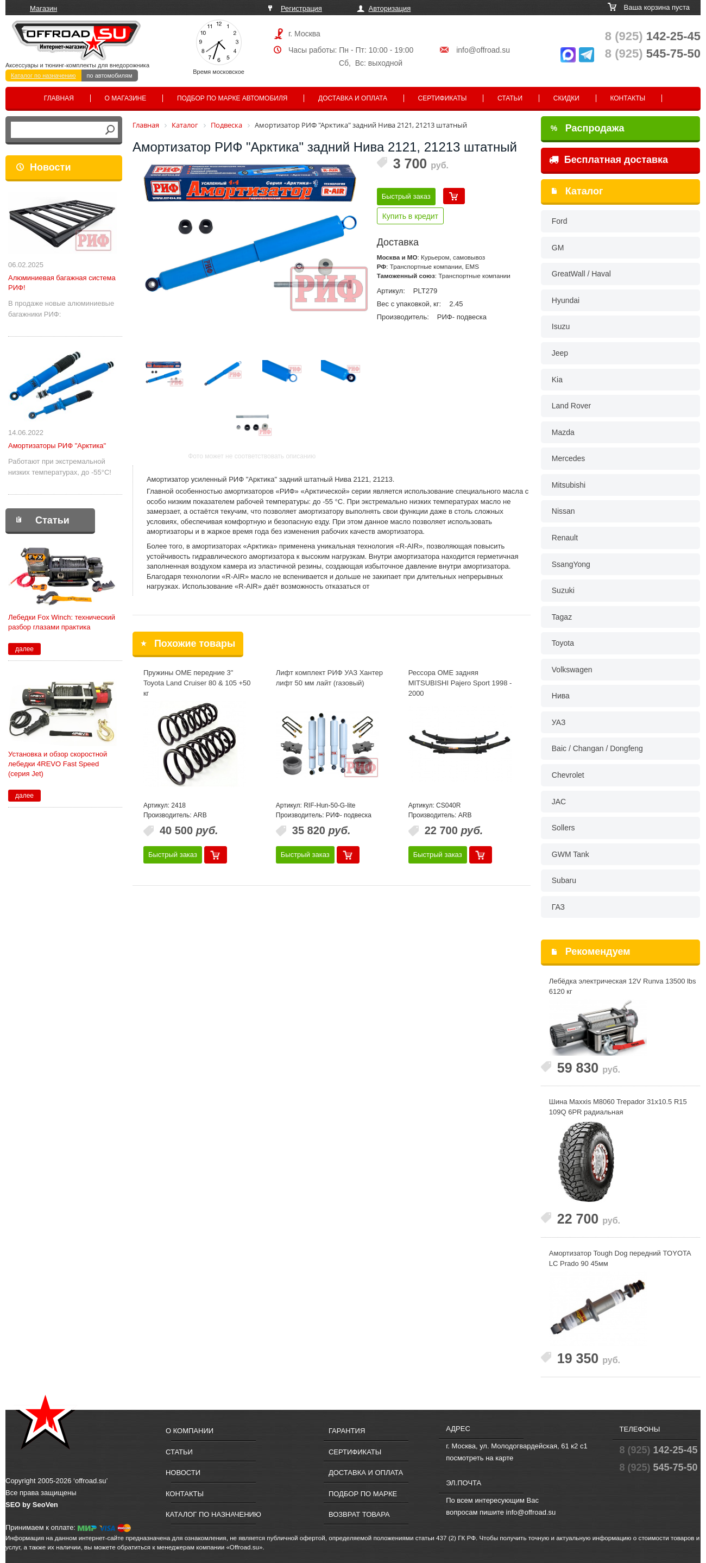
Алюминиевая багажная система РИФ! (62, 283)
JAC (559, 801)
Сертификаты (442, 98)
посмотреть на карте (479, 1458)
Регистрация (301, 8)
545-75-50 (653, 53)
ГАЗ (558, 907)
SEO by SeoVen (31, 1505)
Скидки (566, 98)
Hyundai (565, 300)
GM (558, 247)
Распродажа (588, 128)
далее (24, 649)
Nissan (563, 511)
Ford (560, 221)
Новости (50, 167)
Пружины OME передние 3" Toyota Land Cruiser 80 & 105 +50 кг (197, 683)
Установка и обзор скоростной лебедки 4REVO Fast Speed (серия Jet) (57, 764)
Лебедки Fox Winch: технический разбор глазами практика (61, 622)
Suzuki (563, 590)
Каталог (584, 191)
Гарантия (347, 1431)
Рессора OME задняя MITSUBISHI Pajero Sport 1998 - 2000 (460, 683)
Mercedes (568, 458)
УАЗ (559, 722)
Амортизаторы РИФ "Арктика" (57, 446)
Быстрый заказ (406, 196)
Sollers (563, 827)
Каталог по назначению (43, 75)
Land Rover (571, 405)
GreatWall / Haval (581, 273)
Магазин (43, 8)
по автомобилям (110, 75)
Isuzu (561, 326)
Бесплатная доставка (608, 159)
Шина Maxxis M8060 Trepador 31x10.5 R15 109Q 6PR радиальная (618, 1107)
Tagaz (562, 617)
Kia (557, 379)
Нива (561, 695)
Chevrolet (568, 775)
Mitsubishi (568, 485)
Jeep (560, 353)
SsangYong (571, 564)
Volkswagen (572, 669)
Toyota (563, 643)
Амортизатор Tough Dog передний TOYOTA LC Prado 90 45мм (620, 1258)
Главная (59, 98)
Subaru (564, 880)
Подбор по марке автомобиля (232, 98)
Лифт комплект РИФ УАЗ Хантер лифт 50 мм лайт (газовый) (329, 678)
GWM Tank (570, 854)
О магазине (126, 98)
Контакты (627, 98)
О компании (189, 1431)
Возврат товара (359, 1514)
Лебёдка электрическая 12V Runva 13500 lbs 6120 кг (622, 986)
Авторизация (390, 8)
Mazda (563, 432)
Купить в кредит (410, 216)
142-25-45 (653, 36)
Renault (565, 537)
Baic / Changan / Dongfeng (597, 748)
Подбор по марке (363, 1494)
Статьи (509, 98)
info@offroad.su (483, 50)
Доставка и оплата (352, 98)
